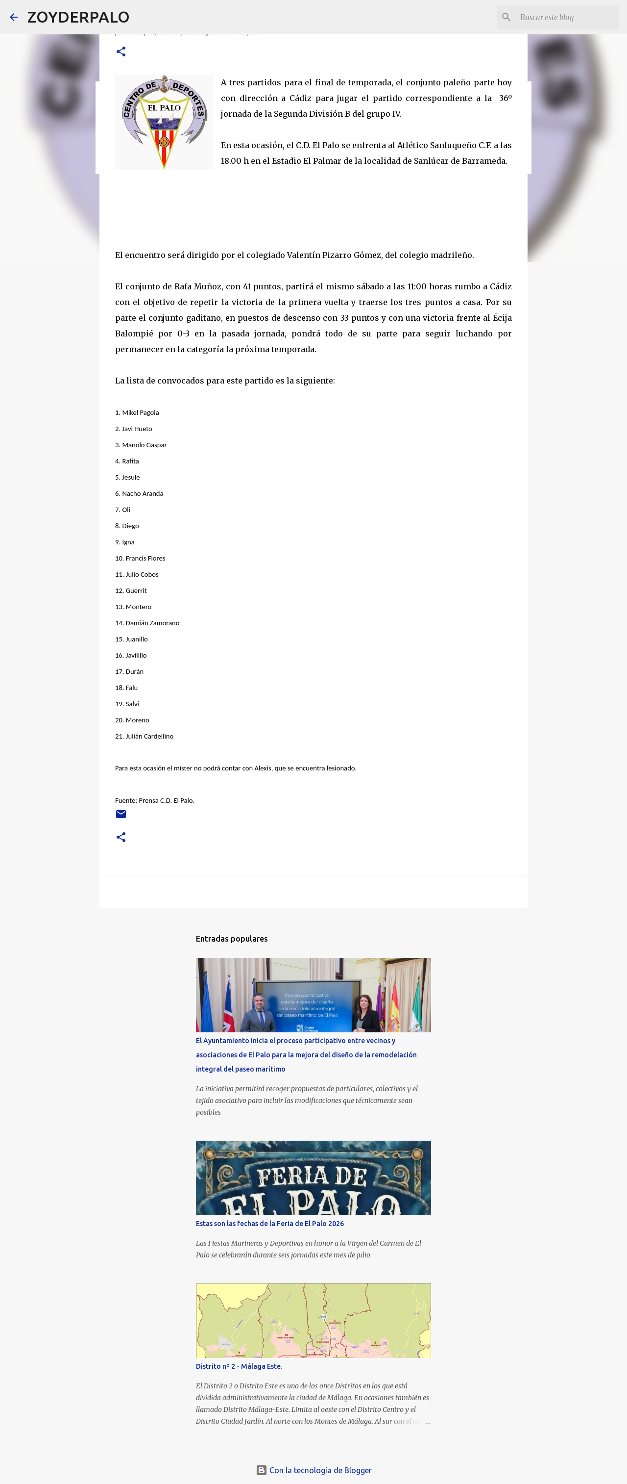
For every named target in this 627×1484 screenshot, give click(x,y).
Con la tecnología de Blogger (314, 1470)
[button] (121, 52)
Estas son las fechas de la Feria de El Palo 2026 (270, 1224)
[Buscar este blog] (567, 17)
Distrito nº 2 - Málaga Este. (239, 1366)
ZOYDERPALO (78, 17)
